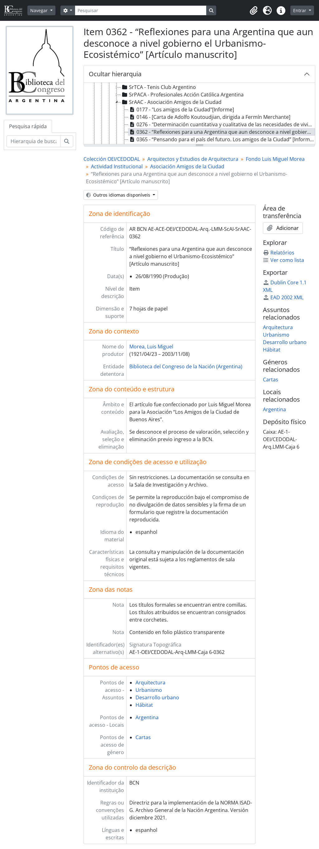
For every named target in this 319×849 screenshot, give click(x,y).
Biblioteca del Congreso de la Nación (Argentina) (185, 366)
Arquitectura (150, 682)
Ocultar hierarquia (115, 74)
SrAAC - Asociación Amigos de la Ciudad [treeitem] (171, 102)
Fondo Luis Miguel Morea (275, 159)
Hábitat (144, 705)
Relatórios (278, 252)
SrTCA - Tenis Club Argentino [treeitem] (158, 87)
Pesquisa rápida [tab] (28, 126)
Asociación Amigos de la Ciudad (187, 166)
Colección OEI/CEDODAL (111, 159)
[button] (253, 10)
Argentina (147, 717)
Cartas (143, 737)
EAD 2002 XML (283, 297)
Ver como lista (283, 260)
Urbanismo (149, 690)
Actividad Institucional (117, 166)
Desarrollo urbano (157, 697)
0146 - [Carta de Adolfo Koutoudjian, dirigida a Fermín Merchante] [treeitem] (209, 117)
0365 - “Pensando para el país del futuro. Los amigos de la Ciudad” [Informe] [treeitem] (221, 139)
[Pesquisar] (140, 10)
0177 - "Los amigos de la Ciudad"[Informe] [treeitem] (181, 109)
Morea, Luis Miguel (151, 346)
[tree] (199, 114)
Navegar (39, 10)
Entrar (300, 10)
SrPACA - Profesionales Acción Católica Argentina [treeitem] (182, 94)
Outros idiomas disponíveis (118, 195)
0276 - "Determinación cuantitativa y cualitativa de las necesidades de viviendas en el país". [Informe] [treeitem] (221, 124)
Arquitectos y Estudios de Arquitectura (192, 159)
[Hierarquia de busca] (33, 141)
